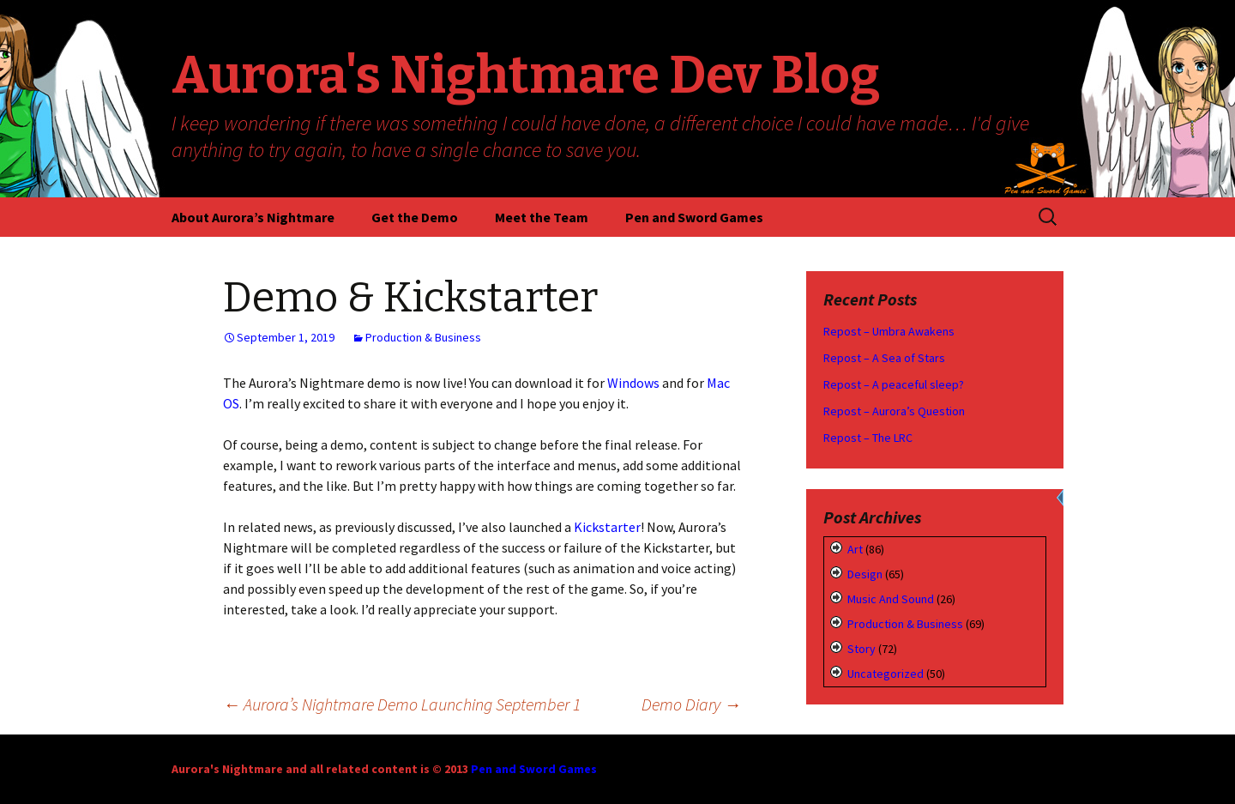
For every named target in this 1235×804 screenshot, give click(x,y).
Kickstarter (607, 526)
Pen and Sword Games (694, 217)
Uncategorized (885, 673)
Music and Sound (890, 599)
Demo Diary (691, 704)
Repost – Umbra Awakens (889, 331)
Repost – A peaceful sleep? (893, 384)
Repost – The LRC (868, 437)
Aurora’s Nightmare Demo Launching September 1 (402, 704)
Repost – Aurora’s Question (894, 411)
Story (861, 648)
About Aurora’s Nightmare (253, 217)
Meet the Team (541, 217)
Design (865, 574)
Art (855, 549)
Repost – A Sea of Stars (884, 358)
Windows (633, 382)
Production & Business (423, 337)
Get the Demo (414, 217)
